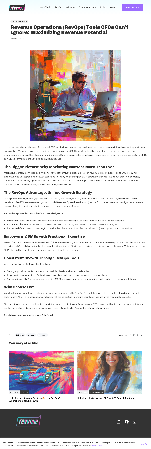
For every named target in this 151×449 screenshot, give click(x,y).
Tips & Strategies (19, 21)
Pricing (102, 7)
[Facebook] (130, 335)
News (112, 7)
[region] (75, 443)
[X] (134, 335)
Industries (70, 7)
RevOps (58, 7)
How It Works (45, 7)
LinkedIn (31, 335)
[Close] (148, 439)
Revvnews (42, 335)
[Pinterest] (138, 335)
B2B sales (20, 335)
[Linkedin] (141, 335)
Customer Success (87, 7)
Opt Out (144, 444)
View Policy (97, 446)
